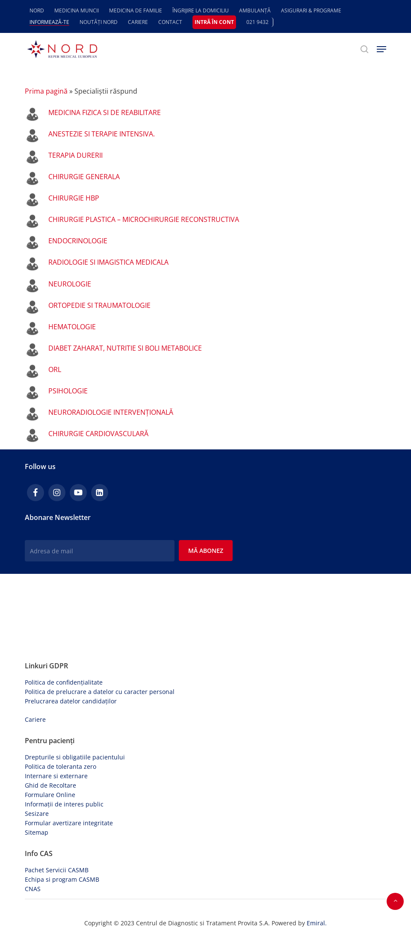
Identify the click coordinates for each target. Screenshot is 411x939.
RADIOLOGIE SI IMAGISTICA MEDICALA (108, 262)
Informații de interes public (64, 804)
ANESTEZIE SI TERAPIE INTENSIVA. (101, 134)
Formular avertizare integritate (69, 823)
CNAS (33, 889)
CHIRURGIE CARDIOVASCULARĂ (98, 433)
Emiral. (317, 923)
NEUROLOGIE (69, 284)
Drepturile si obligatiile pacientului (75, 757)
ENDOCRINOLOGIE (77, 240)
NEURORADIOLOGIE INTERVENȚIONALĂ (110, 412)
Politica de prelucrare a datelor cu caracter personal (99, 692)
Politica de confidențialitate (64, 682)
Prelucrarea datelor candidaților (71, 701)
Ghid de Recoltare (50, 785)
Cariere (35, 719)
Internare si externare (56, 776)
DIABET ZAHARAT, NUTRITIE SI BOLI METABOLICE (125, 348)
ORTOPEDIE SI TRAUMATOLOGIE (99, 305)
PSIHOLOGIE (68, 391)
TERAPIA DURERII (75, 155)
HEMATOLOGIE (72, 326)
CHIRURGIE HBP (73, 198)
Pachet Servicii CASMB (57, 870)
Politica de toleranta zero (60, 766)
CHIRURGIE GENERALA (84, 176)
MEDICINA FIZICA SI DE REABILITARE (104, 112)
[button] (381, 49)
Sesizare (37, 813)
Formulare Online (50, 795)
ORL (54, 369)
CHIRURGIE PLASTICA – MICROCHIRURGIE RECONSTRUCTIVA (143, 219)
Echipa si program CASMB (62, 879)
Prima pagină (46, 91)
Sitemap (36, 832)
